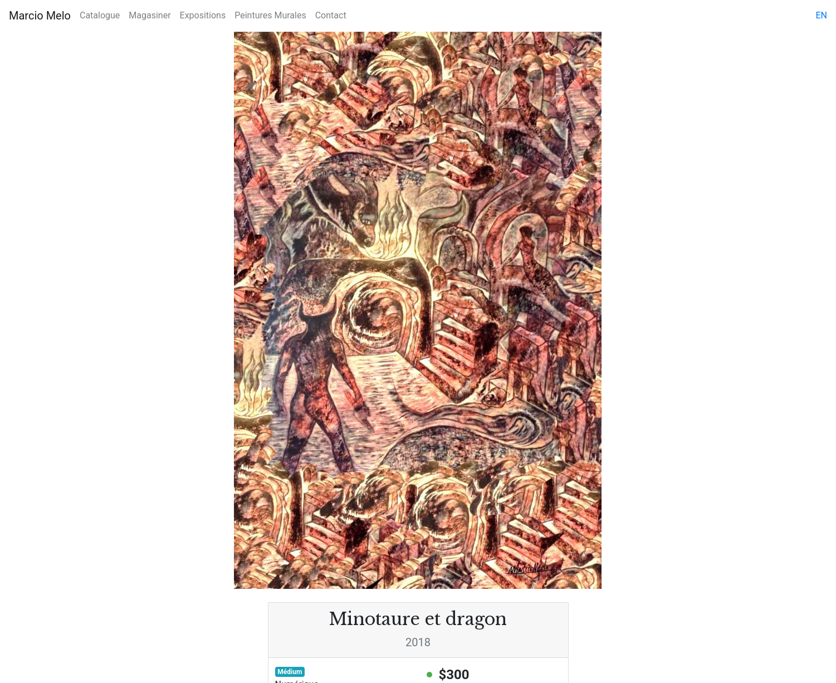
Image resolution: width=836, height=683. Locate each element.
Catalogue (100, 15)
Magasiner (149, 15)
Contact (330, 15)
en (821, 15)
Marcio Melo (40, 15)
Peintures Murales (270, 15)
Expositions (203, 15)
